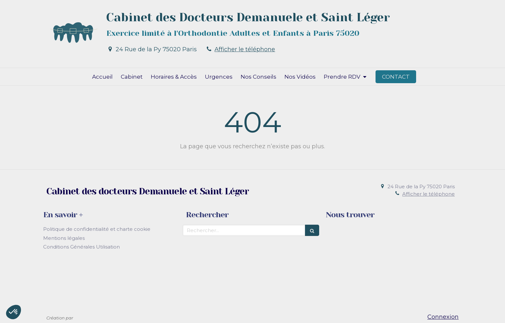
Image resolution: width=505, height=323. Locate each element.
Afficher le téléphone (244, 49)
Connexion (443, 316)
